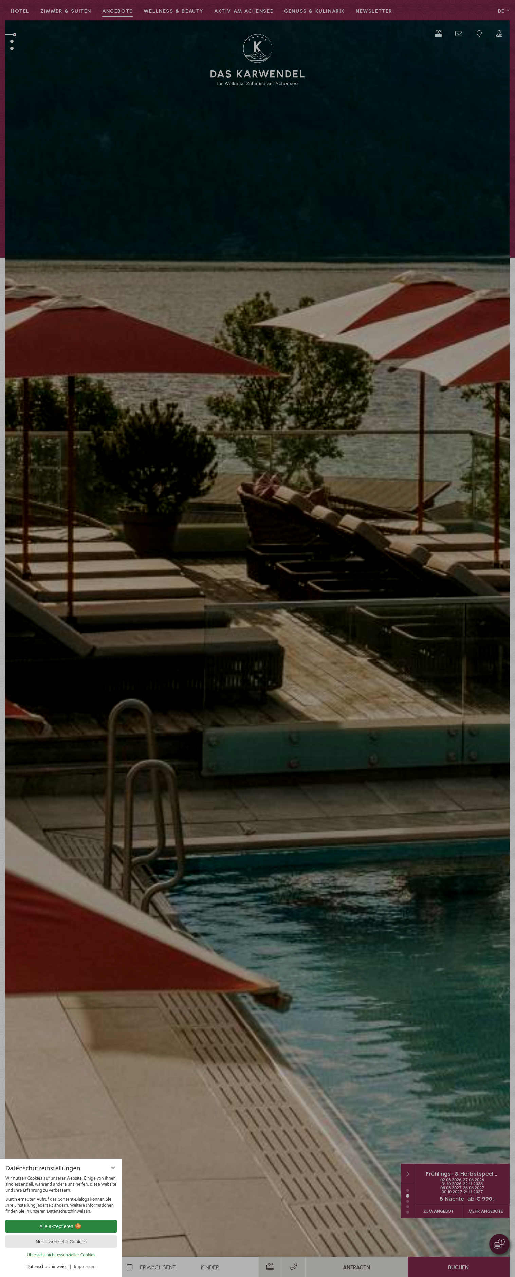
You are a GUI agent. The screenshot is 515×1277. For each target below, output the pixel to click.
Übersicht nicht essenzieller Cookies (61, 1255)
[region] (61, 1195)
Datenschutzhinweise (47, 1267)
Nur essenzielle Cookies (61, 1241)
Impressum (84, 1267)
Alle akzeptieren (61, 1226)
